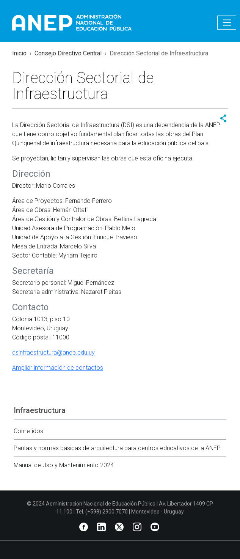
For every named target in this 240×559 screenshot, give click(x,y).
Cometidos (28, 431)
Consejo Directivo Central (68, 53)
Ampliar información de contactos (57, 367)
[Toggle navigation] (226, 23)
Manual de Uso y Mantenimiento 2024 (64, 465)
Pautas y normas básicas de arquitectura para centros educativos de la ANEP (117, 448)
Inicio (19, 53)
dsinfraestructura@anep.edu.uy (53, 352)
